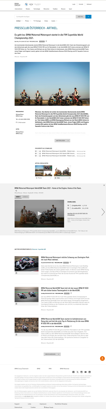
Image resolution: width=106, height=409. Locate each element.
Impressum (43, 404)
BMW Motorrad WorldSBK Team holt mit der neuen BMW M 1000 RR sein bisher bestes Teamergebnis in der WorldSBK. (64, 289)
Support (17, 404)
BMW (38, 368)
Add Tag (80, 16)
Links (29, 404)
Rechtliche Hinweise (61, 404)
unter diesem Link (28, 396)
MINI (50, 368)
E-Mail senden (21, 122)
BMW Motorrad (64, 368)
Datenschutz (18, 407)
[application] (39, 213)
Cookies (33, 407)
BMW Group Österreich (21, 368)
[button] (39, 213)
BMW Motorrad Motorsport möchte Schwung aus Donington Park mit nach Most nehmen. (65, 258)
